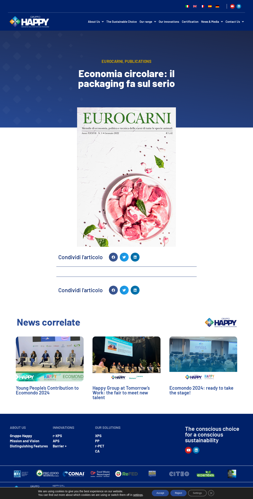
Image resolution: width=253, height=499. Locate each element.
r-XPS (57, 436)
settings (132, 494)
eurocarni (112, 61)
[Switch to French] (202, 6)
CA (97, 451)
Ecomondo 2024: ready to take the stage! (201, 390)
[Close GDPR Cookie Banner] (216, 492)
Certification (190, 21)
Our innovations (169, 21)
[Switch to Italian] (187, 6)
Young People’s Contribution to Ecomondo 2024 (47, 390)
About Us (96, 21)
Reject (178, 492)
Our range (148, 21)
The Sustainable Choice (121, 21)
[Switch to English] (195, 6)
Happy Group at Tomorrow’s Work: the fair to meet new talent (121, 392)
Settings (200, 492)
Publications (138, 61)
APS (56, 441)
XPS (98, 436)
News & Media (212, 21)
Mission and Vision (24, 441)
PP (97, 441)
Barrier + (60, 446)
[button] (113, 257)
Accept (156, 492)
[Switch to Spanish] (210, 6)
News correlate (48, 322)
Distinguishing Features (29, 446)
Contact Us (235, 21)
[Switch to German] (217, 6)
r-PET (99, 446)
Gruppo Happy (21, 436)
